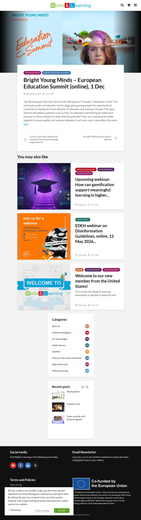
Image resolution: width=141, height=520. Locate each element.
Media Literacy (83, 220)
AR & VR (79, 270)
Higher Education (32, 73)
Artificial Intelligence (86, 169)
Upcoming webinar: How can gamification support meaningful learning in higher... (94, 187)
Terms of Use (16, 484)
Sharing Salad (73, 391)
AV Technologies (106, 169)
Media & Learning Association (78, 515)
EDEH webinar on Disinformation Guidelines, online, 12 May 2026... (94, 233)
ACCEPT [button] (62, 510)
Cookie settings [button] (42, 510)
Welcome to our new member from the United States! (97, 281)
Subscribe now (79, 457)
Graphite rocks (73, 404)
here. (26, 124)
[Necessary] (9, 510)
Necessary (16, 510)
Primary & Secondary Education (56, 73)
